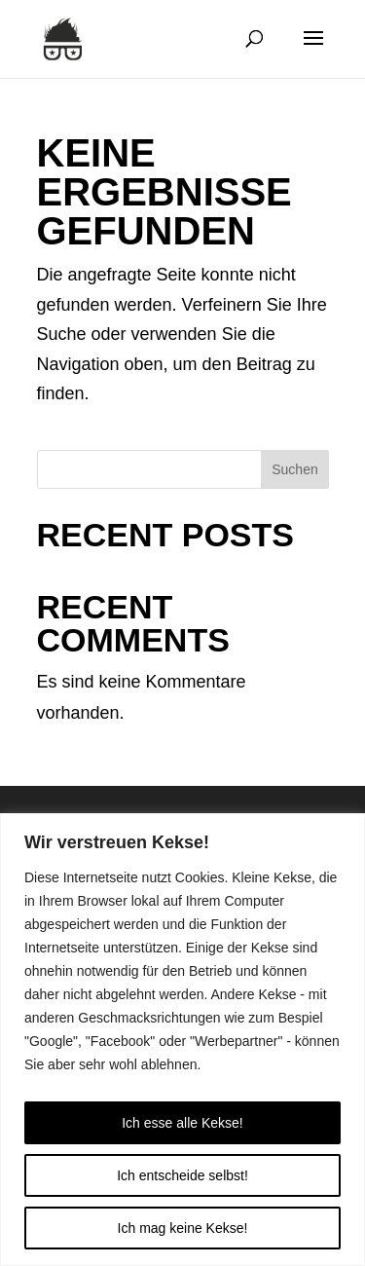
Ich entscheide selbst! (182, 1175)
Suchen (294, 469)
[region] (182, 1039)
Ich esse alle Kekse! (182, 1123)
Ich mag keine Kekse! (183, 1228)
